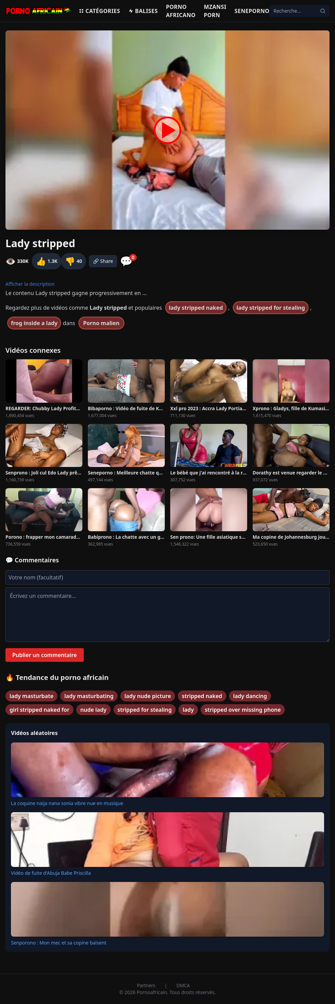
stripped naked (202, 696)
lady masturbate (31, 696)
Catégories (99, 11)
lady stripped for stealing (271, 307)
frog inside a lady (34, 323)
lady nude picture (147, 696)
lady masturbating (88, 696)
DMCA (183, 985)
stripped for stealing (145, 709)
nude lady (93, 709)
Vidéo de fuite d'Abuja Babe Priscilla (51, 873)
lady (188, 709)
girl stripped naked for (39, 709)
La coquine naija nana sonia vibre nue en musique (67, 803)
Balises (143, 11)
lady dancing (250, 696)
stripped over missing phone (243, 709)
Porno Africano (181, 11)
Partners (147, 985)
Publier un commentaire (44, 655)
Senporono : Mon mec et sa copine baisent (58, 942)
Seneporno (251, 11)
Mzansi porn (215, 11)
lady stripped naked (196, 307)
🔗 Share (103, 261)
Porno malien (101, 323)
